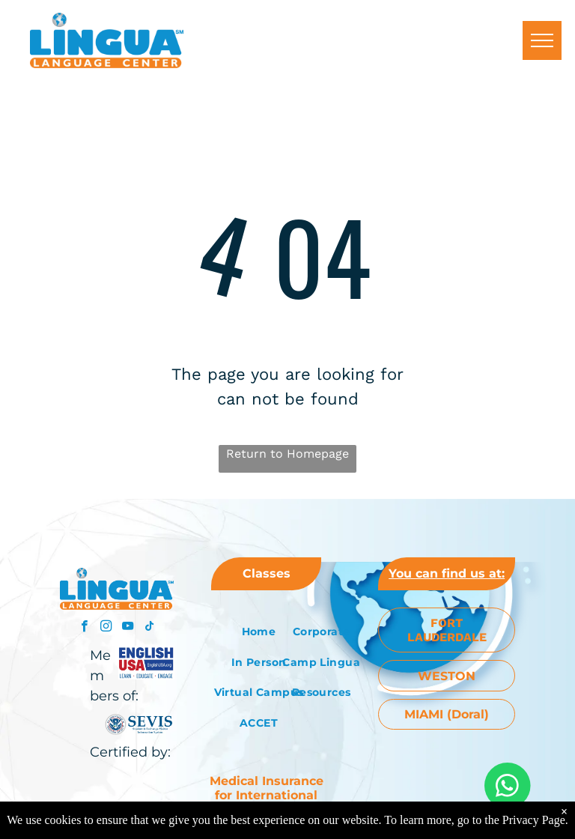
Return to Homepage (287, 453)
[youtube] (127, 627)
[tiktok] (149, 627)
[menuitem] (259, 632)
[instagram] (106, 627)
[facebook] (84, 627)
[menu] (542, 40)
